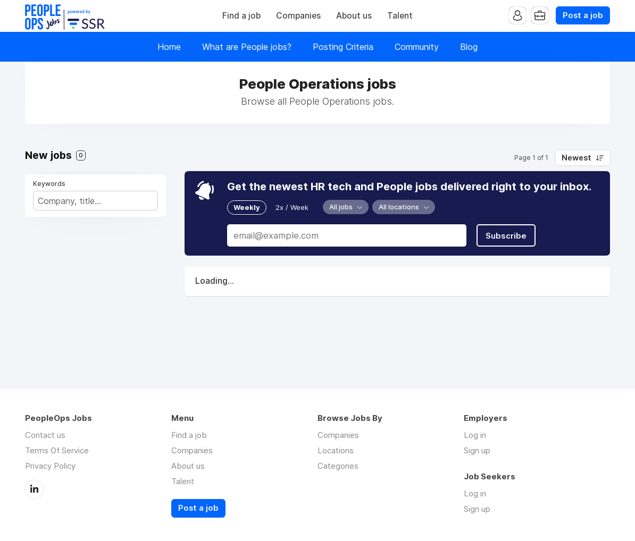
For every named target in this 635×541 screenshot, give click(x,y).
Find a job (241, 16)
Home (169, 46)
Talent (400, 16)
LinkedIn (34, 489)
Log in (475, 435)
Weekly (246, 207)
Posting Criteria (343, 46)
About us (354, 16)
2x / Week (291, 207)
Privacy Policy (50, 466)
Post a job (583, 15)
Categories (338, 466)
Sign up (477, 450)
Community (417, 46)
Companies (298, 16)
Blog (469, 46)
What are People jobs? (246, 46)
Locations (336, 450)
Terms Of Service (57, 450)
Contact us (45, 435)
